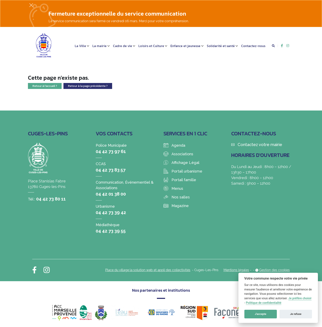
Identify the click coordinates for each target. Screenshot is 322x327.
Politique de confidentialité (263, 303)
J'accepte (260, 313)
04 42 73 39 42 (111, 212)
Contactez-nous (253, 45)
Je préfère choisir (300, 298)
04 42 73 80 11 (51, 198)
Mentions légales (236, 270)
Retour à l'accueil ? (44, 86)
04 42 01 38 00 (111, 194)
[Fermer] (31, 5)
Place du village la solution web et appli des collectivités (147, 270)
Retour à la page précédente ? (88, 86)
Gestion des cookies (274, 270)
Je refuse (295, 313)
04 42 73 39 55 (111, 231)
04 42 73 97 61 (111, 151)
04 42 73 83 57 (110, 170)
